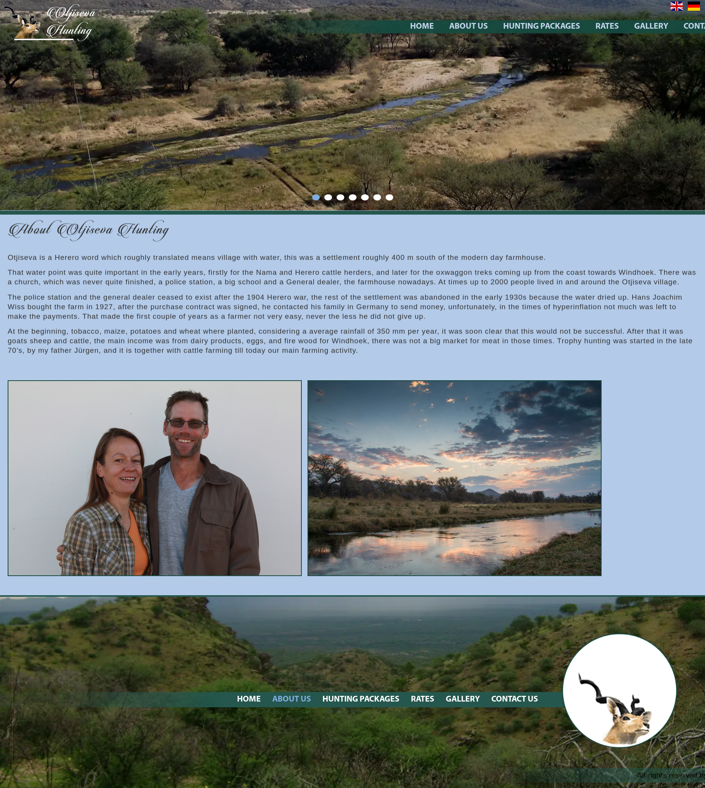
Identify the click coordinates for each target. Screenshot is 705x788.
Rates (662, 26)
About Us (523, 26)
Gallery (463, 699)
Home (477, 26)
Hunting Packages (596, 26)
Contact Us (514, 699)
